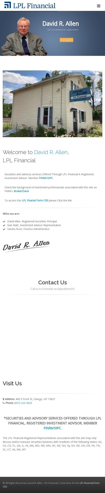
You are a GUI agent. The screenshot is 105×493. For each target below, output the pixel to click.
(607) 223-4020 (23, 403)
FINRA (48, 428)
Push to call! (66, 40)
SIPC (57, 428)
